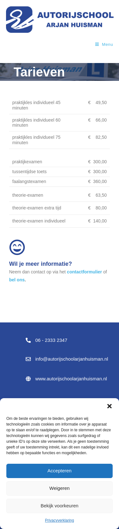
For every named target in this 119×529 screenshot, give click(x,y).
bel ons (17, 279)
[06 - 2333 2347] (28, 340)
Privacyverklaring (59, 520)
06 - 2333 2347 (51, 340)
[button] (109, 406)
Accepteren (60, 470)
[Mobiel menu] (104, 44)
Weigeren (60, 488)
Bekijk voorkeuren (59, 505)
